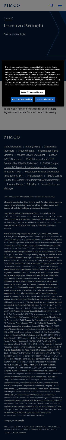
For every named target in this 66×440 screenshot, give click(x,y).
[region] (33, 83)
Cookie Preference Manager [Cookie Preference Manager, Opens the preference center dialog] (32, 92)
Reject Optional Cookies (22, 99)
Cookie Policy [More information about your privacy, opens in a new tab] (53, 85)
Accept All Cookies (45, 99)
